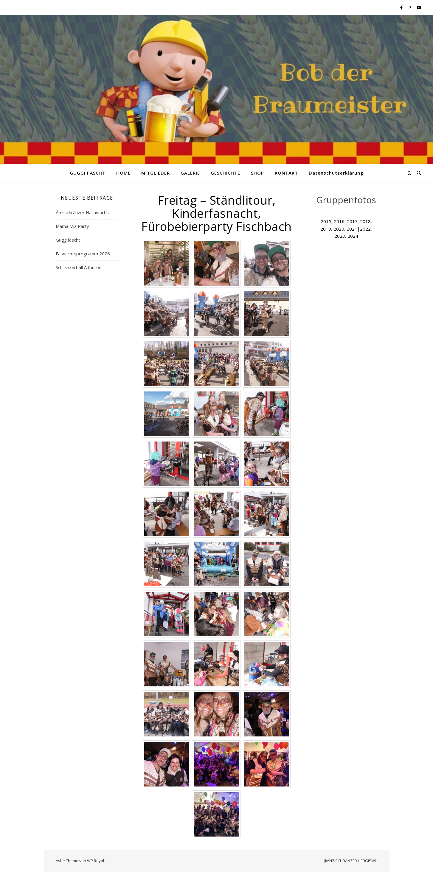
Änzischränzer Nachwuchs (82, 212)
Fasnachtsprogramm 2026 (83, 254)
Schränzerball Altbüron (78, 267)
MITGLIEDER (155, 173)
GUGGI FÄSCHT (87, 173)
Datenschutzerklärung (336, 173)
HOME (123, 173)
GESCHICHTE (225, 173)
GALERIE (190, 173)
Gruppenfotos (346, 200)
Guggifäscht (68, 240)
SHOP (257, 173)
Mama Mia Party (72, 226)
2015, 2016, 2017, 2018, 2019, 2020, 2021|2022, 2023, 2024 (346, 228)
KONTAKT (286, 173)
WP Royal (95, 860)
